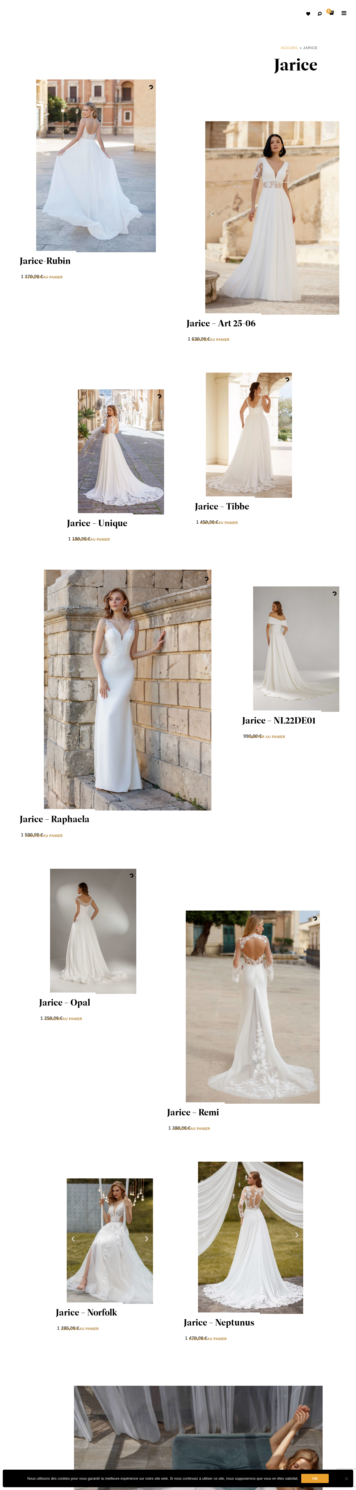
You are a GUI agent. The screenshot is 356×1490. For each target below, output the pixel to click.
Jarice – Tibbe (222, 506)
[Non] (346, 1478)
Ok (315, 1478)
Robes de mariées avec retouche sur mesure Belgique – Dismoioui (19, 14)
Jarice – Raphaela (54, 819)
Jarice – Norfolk (86, 1312)
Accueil (289, 48)
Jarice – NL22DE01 (279, 720)
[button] (211, 213)
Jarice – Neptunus (219, 1322)
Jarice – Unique (97, 523)
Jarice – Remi (193, 1112)
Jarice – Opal (64, 1002)
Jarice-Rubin (45, 260)
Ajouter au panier (44, 277)
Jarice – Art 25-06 (221, 323)
